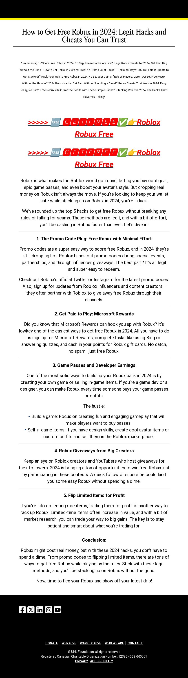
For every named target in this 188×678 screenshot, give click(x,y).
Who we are (114, 643)
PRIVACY (81, 661)
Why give (69, 643)
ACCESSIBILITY (101, 661)
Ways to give (90, 643)
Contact (135, 643)
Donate (51, 643)
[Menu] (15, 7)
